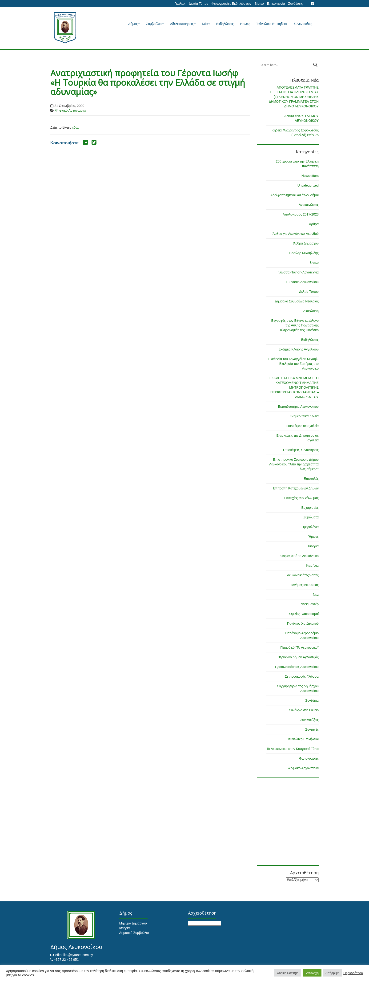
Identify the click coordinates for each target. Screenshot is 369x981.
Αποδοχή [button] (312, 973)
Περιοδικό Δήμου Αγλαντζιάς (298, 657)
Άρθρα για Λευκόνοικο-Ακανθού (296, 234)
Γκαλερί (179, 3)
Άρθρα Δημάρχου (306, 243)
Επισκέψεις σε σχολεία (302, 426)
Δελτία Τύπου (198, 3)
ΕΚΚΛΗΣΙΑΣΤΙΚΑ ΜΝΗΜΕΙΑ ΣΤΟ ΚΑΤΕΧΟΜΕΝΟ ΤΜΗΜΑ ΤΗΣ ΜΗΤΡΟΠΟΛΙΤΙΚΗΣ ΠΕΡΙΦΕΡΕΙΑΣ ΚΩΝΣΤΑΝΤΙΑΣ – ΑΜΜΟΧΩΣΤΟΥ (294, 387)
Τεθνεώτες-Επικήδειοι (272, 24)
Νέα (206, 24)
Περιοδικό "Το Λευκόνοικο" (299, 647)
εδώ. (75, 127)
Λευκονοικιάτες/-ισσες (303, 575)
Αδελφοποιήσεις (183, 24)
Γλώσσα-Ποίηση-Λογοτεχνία (298, 272)
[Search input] (286, 64)
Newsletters (310, 176)
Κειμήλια (312, 565)
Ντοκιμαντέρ (310, 604)
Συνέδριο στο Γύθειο (304, 710)
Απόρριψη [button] (332, 973)
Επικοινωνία (276, 3)
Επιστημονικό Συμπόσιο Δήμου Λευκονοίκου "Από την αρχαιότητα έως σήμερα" (294, 464)
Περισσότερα (353, 973)
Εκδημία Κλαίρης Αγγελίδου (298, 349)
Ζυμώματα (311, 517)
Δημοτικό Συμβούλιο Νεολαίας (297, 301)
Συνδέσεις (295, 3)
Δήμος (134, 24)
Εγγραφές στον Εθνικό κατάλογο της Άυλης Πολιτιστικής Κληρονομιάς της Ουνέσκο (295, 325)
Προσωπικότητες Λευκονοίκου (297, 667)
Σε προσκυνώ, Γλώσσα (302, 676)
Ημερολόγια (310, 527)
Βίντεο (259, 3)
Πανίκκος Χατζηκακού (303, 623)
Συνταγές (312, 729)
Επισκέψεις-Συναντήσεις (301, 450)
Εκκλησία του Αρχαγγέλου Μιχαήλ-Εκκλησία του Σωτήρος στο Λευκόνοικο (293, 363)
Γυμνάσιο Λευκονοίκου (302, 282)
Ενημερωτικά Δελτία (304, 416)
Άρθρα (314, 224)
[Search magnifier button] (315, 64)
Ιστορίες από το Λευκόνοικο (299, 556)
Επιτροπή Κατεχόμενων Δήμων (296, 488)
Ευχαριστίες (310, 507)
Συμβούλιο (155, 24)
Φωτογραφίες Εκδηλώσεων (231, 3)
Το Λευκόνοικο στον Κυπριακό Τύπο (293, 749)
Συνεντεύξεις (303, 24)
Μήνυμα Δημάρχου (133, 923)
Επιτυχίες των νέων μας (301, 498)
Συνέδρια (312, 700)
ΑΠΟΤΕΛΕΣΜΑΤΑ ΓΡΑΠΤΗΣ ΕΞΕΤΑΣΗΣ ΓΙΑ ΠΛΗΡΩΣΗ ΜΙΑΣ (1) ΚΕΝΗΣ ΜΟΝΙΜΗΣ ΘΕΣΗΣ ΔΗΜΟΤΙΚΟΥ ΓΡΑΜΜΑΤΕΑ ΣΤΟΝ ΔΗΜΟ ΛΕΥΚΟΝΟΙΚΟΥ (294, 96)
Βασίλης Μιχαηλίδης (304, 253)
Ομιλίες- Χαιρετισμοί (304, 614)
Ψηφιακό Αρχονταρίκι (70, 110)
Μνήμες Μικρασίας (305, 585)
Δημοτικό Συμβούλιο (134, 933)
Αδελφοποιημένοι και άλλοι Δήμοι (294, 195)
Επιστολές (311, 478)
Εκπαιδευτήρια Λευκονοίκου (298, 406)
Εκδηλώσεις (225, 24)
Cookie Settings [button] (287, 973)
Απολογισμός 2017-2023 (301, 214)
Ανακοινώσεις (309, 205)
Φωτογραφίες (309, 758)
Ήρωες (245, 24)
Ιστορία (313, 546)
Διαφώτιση (311, 311)
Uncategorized (308, 185)
